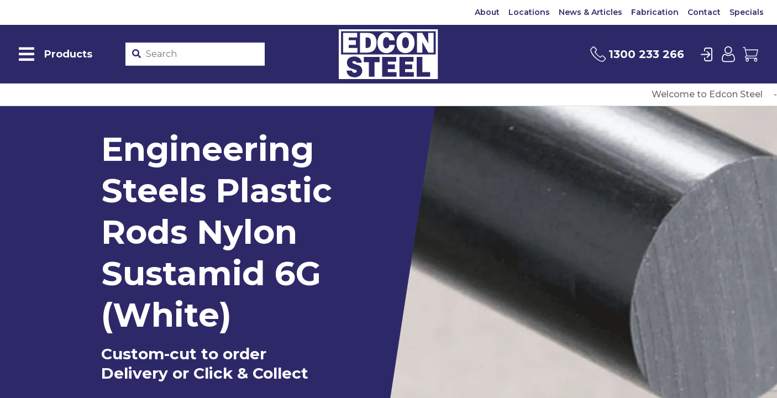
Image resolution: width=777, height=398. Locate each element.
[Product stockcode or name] (202, 54)
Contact (704, 12)
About (487, 12)
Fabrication (655, 12)
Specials (746, 12)
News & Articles (590, 12)
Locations (529, 12)
